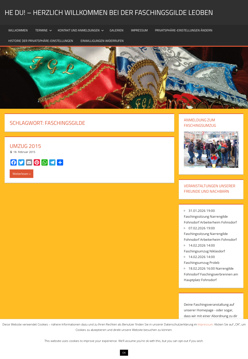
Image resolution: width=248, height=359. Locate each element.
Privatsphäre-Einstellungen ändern (183, 30)
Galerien (116, 30)
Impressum (139, 30)
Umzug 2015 (25, 146)
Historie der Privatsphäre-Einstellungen (40, 40)
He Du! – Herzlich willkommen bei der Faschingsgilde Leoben (109, 12)
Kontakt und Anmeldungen (81, 30)
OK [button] (124, 352)
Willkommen (18, 30)
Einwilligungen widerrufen (102, 40)
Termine (43, 30)
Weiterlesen (20, 174)
